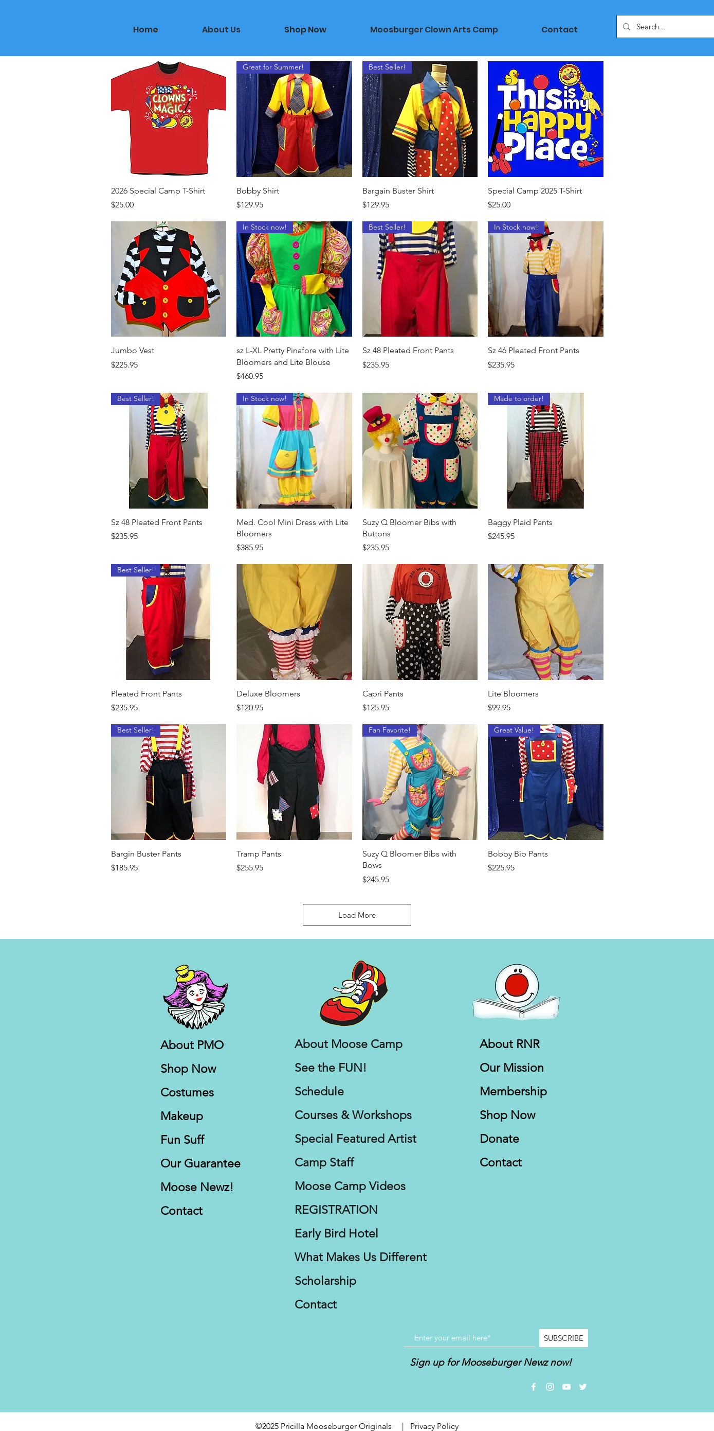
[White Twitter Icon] (583, 1387)
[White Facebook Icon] (533, 1387)
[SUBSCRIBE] (563, 1338)
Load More (357, 915)
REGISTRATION (336, 1210)
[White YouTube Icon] (566, 1387)
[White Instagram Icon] (550, 1387)
